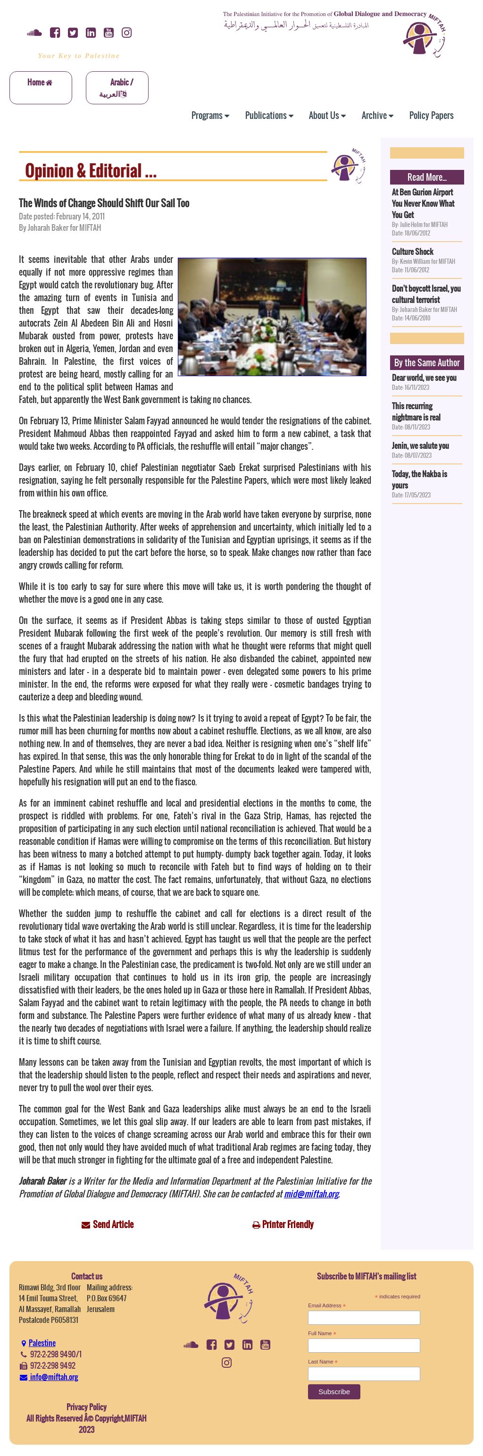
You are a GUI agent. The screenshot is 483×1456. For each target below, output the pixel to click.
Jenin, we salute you (420, 445)
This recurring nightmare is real (416, 411)
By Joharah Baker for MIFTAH (60, 227)
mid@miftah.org (311, 1193)
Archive (377, 115)
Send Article (113, 1224)
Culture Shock (412, 251)
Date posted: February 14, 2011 (62, 216)
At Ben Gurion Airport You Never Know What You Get (423, 203)
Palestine (37, 1342)
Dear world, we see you (424, 377)
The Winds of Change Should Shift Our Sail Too (104, 203)
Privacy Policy (87, 1407)
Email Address (327, 1306)
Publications (269, 115)
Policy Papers (431, 115)
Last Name (323, 1362)
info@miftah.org (48, 1376)
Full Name (322, 1333)
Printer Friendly (288, 1224)
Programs (210, 115)
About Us (327, 115)
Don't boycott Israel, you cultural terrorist (426, 294)
